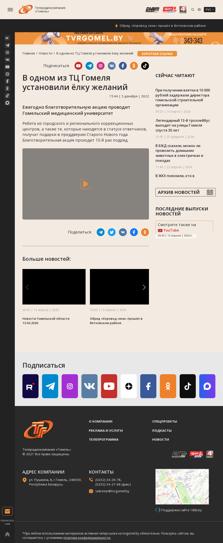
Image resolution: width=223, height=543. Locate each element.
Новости (45, 53)
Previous (188, 236)
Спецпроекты (164, 421)
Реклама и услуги (106, 430)
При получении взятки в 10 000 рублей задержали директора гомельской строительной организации (182, 97)
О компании (100, 421)
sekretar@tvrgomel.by (112, 491)
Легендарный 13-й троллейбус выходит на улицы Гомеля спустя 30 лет (182, 125)
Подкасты (162, 430)
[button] (144, 287)
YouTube (168, 230)
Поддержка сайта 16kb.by (181, 510)
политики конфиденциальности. (87, 538)
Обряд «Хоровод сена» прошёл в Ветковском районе (168, 26)
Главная (28, 53)
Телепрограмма (103, 439)
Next (191, 236)
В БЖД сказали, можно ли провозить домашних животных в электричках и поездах (179, 153)
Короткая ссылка (157, 54)
